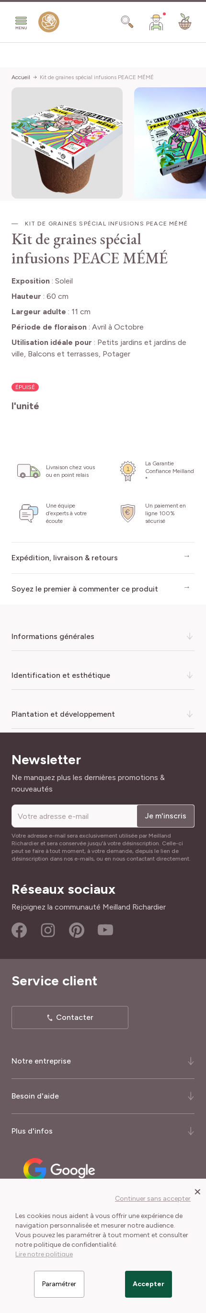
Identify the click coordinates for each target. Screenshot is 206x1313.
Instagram (48, 930)
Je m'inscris (165, 815)
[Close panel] (197, 1191)
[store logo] (48, 24)
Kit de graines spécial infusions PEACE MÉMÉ (97, 77)
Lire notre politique (44, 1254)
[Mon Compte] (156, 22)
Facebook (19, 930)
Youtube (105, 930)
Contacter (74, 1017)
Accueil (20, 77)
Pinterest (76, 930)
